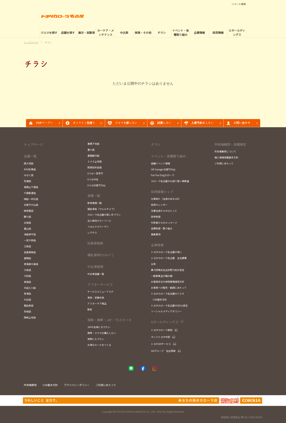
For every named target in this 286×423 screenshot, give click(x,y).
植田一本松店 (31, 199)
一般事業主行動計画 (161, 275)
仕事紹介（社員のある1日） (166, 198)
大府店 (27, 275)
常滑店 (27, 293)
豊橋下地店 (93, 143)
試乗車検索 (95, 243)
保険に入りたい (95, 339)
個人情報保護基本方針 (226, 157)
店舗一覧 (30, 156)
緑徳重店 (28, 210)
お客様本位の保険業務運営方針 (167, 281)
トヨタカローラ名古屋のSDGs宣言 (169, 305)
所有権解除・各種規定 (230, 144)
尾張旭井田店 (94, 167)
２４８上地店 (94, 161)
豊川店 (91, 149)
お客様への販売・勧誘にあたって (168, 287)
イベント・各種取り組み (168, 156)
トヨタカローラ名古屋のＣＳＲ (167, 293)
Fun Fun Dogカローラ (162, 175)
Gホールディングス (164, 322)
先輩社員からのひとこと (164, 210)
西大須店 (28, 163)
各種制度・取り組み (161, 228)
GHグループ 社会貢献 (163, 350)
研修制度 (155, 216)
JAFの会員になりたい (98, 327)
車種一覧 (93, 195)
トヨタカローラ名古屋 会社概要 (169, 258)
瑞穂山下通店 (31, 187)
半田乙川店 (30, 287)
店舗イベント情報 (160, 163)
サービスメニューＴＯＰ (100, 291)
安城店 (27, 311)
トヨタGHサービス (161, 343)
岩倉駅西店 (30, 252)
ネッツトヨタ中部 (160, 337)
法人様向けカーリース (99, 220)
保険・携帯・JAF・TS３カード (109, 319)
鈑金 (89, 309)
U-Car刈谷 (92, 179)
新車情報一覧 (94, 203)
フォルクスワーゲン (98, 226)
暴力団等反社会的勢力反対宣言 (167, 270)
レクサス (92, 232)
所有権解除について (225, 151)
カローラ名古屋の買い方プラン (104, 214)
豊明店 (27, 258)
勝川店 (27, 216)
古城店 (27, 222)
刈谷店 (27, 299)
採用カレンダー (159, 204)
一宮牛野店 (30, 240)
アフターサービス (100, 284)
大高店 (27, 270)
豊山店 (27, 228)
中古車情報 (95, 266)
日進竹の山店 (31, 204)
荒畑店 (27, 181)
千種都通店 (30, 193)
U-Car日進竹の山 (96, 185)
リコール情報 (238, 4)
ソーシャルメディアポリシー (166, 311)
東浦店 (27, 281)
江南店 (27, 246)
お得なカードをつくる (99, 344)
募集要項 (155, 234)
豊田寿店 (28, 305)
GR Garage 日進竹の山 (163, 169)
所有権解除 (30, 385)
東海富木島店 (31, 264)
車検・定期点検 (95, 297)
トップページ (33, 144)
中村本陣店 (30, 169)
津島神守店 (30, 234)
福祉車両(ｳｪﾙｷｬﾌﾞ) (100, 254)
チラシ (155, 144)
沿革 (153, 264)
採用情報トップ (162, 191)
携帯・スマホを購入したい (101, 333)
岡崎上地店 (30, 317)
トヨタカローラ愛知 (161, 330)
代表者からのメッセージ (164, 222)
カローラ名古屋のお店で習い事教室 (170, 181)
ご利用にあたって (223, 163)
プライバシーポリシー (77, 385)
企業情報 (157, 245)
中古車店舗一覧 (95, 274)
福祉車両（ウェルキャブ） (101, 209)
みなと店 (28, 175)
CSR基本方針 (159, 299)
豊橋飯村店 (93, 155)
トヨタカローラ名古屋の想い (166, 252)
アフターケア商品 (96, 303)
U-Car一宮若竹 (95, 173)
